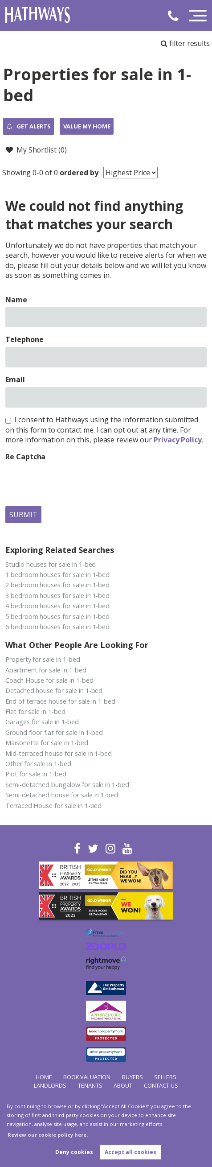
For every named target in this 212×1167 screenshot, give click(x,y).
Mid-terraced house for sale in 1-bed (58, 753)
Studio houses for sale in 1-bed (50, 564)
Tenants (90, 1085)
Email (15, 379)
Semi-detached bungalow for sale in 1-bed (67, 784)
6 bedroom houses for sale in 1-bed (57, 627)
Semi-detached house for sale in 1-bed (61, 795)
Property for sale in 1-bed (42, 659)
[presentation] (73, 481)
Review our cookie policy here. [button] (48, 1134)
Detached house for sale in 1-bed (53, 690)
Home (44, 1077)
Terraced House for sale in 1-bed (53, 805)
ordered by (79, 172)
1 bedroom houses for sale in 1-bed (57, 574)
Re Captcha (25, 457)
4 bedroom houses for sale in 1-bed (57, 606)
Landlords (50, 1085)
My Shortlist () (36, 150)
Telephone (24, 339)
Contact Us (161, 1085)
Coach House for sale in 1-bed (49, 680)
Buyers (132, 1077)
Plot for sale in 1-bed (35, 774)
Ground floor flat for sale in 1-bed (54, 732)
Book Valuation (86, 1077)
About (123, 1085)
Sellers (165, 1077)
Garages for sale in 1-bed (42, 722)
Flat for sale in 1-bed (35, 711)
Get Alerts (29, 127)
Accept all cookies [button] (130, 1152)
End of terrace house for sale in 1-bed (60, 701)
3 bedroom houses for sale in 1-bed (57, 595)
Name (16, 300)
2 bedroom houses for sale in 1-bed (57, 585)
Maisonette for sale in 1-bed (46, 742)
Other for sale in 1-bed (38, 763)
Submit (23, 515)
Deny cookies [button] (74, 1152)
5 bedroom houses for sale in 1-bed (57, 616)
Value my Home (86, 126)
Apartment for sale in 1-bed (45, 670)
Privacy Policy (178, 440)
